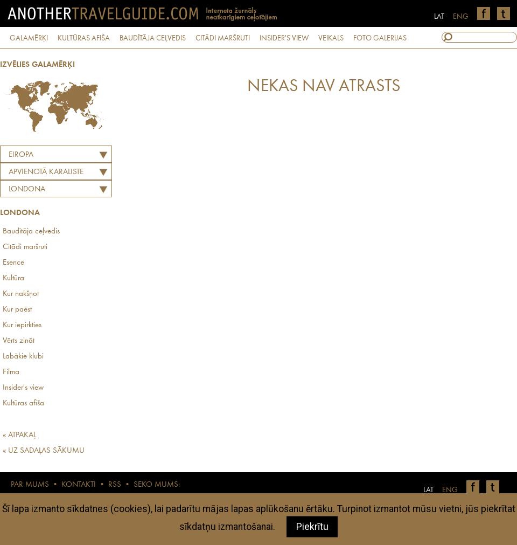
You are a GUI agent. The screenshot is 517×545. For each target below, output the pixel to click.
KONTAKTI (78, 485)
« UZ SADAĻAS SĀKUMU (44, 451)
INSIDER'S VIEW (284, 38)
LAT (439, 16)
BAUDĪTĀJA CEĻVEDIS (153, 38)
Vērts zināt (18, 341)
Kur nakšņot (21, 294)
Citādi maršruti (25, 247)
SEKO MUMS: (157, 485)
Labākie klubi (23, 357)
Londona (27, 189)
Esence (13, 263)
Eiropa (21, 155)
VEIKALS (331, 38)
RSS (114, 485)
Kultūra (13, 278)
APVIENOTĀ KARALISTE (46, 172)
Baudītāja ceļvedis (31, 231)
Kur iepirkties (22, 325)
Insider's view (23, 388)
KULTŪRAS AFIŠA (84, 38)
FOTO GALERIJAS (380, 38)
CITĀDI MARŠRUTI (222, 38)
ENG (461, 16)
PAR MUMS (30, 485)
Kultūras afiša (23, 403)
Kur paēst (17, 310)
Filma (11, 372)
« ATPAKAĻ (19, 435)
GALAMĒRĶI (29, 38)
